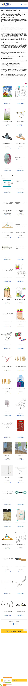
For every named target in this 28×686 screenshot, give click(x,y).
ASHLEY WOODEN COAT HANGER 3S (7, 232)
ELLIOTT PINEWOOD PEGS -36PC (7, 388)
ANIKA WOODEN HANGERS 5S (20, 143)
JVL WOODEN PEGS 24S (7, 522)
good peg (2, 50)
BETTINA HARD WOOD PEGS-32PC (7, 299)
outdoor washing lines (9, 51)
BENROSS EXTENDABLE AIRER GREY (7, 277)
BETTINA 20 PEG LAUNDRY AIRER (20, 277)
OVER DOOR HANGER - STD (21, 544)
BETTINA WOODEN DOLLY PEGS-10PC (20, 321)
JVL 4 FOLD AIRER (7, 477)
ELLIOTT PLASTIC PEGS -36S (21, 388)
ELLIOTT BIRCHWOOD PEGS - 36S (21, 366)
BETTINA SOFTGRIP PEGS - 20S (7, 321)
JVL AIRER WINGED (20, 477)
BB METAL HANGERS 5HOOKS (20, 232)
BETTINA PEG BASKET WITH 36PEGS (20, 299)
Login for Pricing (7, 103)
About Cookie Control (4, 677)
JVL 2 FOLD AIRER (7, 455)
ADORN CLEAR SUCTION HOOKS (7, 121)
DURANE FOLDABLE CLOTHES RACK (7, 366)
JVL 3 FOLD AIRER (20, 455)
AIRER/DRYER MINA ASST (20, 121)
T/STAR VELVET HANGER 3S (21, 611)
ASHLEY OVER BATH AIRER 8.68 (7, 188)
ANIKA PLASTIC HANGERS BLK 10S (7, 143)
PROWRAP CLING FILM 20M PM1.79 (21, 566)
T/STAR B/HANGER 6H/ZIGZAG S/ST (7, 611)
